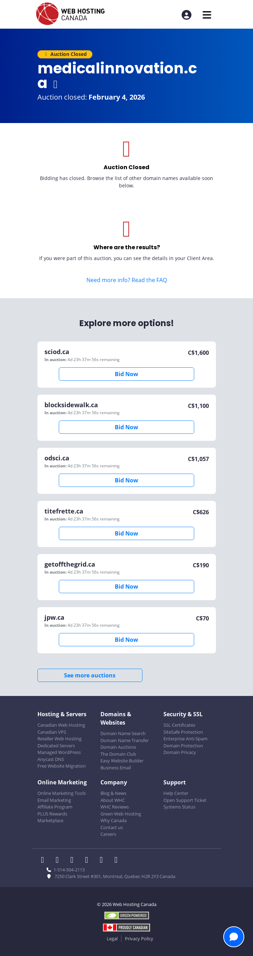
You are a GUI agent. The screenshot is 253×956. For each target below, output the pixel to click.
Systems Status (179, 807)
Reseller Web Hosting (59, 738)
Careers (108, 834)
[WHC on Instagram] (89, 860)
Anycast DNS (50, 759)
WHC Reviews (114, 807)
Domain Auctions (118, 747)
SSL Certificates (179, 725)
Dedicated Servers (56, 745)
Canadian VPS (51, 732)
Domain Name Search (123, 733)
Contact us (111, 827)
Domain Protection (183, 745)
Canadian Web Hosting (61, 725)
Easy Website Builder (121, 760)
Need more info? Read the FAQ (126, 280)
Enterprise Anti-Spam (185, 738)
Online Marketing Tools (61, 793)
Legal (112, 938)
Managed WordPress (59, 752)
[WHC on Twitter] (59, 860)
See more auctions (89, 675)
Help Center (175, 793)
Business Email (115, 767)
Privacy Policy (139, 938)
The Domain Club (118, 754)
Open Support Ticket (184, 800)
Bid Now (126, 374)
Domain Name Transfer (124, 740)
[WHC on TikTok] (117, 860)
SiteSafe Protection (183, 732)
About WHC (112, 800)
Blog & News (113, 793)
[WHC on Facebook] (44, 860)
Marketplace (50, 820)
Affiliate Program (54, 807)
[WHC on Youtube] (103, 860)
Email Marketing (54, 800)
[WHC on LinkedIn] (74, 860)
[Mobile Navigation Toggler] (207, 14)
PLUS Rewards (52, 814)
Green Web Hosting (120, 814)
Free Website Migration (61, 766)
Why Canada (113, 820)
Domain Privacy (179, 752)
